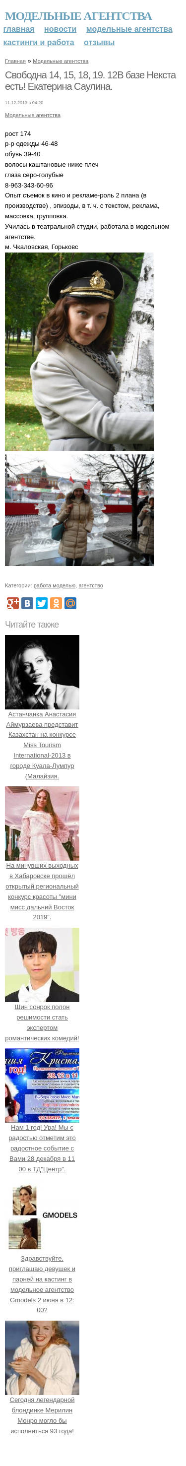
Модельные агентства (78, 15)
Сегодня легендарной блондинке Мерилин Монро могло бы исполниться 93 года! (42, 1410)
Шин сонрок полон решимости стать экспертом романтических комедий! (42, 1017)
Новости (60, 29)
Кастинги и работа (38, 42)
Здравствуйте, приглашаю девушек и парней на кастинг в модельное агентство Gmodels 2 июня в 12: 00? (42, 1279)
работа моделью (55, 585)
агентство (90, 585)
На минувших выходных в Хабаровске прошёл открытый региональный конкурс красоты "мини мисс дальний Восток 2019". (42, 886)
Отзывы (99, 42)
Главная (19, 29)
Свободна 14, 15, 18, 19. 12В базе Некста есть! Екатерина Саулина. (90, 80)
